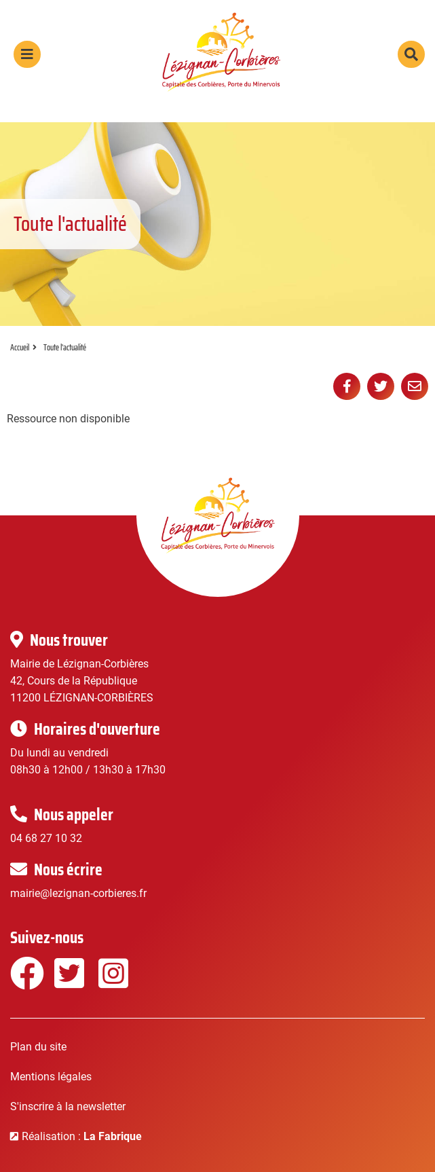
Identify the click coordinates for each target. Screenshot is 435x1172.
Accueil (19, 347)
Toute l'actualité (64, 347)
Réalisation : (82, 1136)
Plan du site (38, 1046)
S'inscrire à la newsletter (68, 1106)
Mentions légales (51, 1076)
